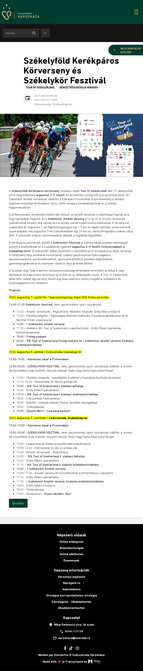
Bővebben (18, 503)
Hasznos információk (71, 570)
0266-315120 (71, 631)
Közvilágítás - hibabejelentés (72, 601)
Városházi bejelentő (71, 577)
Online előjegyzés (71, 541)
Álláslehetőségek (71, 548)
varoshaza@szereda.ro (71, 638)
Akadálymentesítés (71, 608)
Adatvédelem (71, 589)
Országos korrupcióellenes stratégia (71, 595)
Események (71, 560)
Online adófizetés (72, 554)
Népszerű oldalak (71, 535)
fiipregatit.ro (71, 583)
